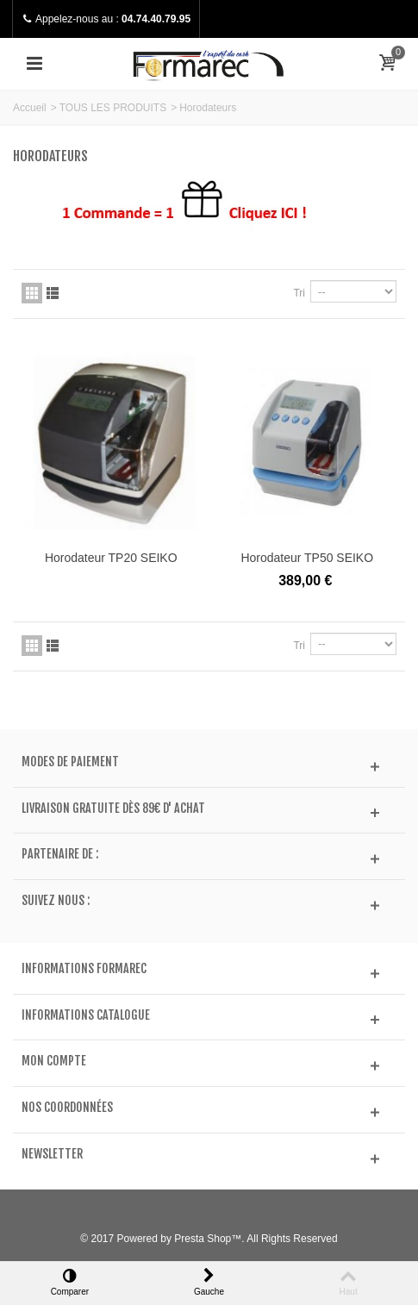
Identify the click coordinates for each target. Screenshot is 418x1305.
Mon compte (54, 1061)
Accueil (30, 108)
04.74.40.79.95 (156, 19)
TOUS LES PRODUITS (112, 108)
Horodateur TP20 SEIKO (111, 558)
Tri (299, 293)
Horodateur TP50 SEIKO (306, 558)
